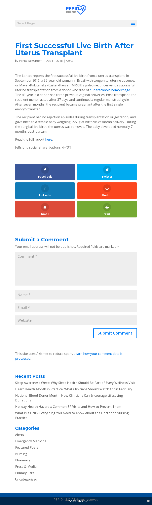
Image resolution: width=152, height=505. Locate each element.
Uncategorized (26, 479)
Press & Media (26, 466)
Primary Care (24, 473)
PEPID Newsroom (30, 61)
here (48, 139)
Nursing (21, 454)
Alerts (69, 61)
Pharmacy (22, 460)
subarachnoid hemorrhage (110, 90)
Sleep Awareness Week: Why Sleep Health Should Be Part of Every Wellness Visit (75, 383)
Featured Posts (26, 447)
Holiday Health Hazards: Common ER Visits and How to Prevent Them (68, 406)
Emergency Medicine (30, 441)
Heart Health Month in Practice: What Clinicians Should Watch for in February (73, 389)
